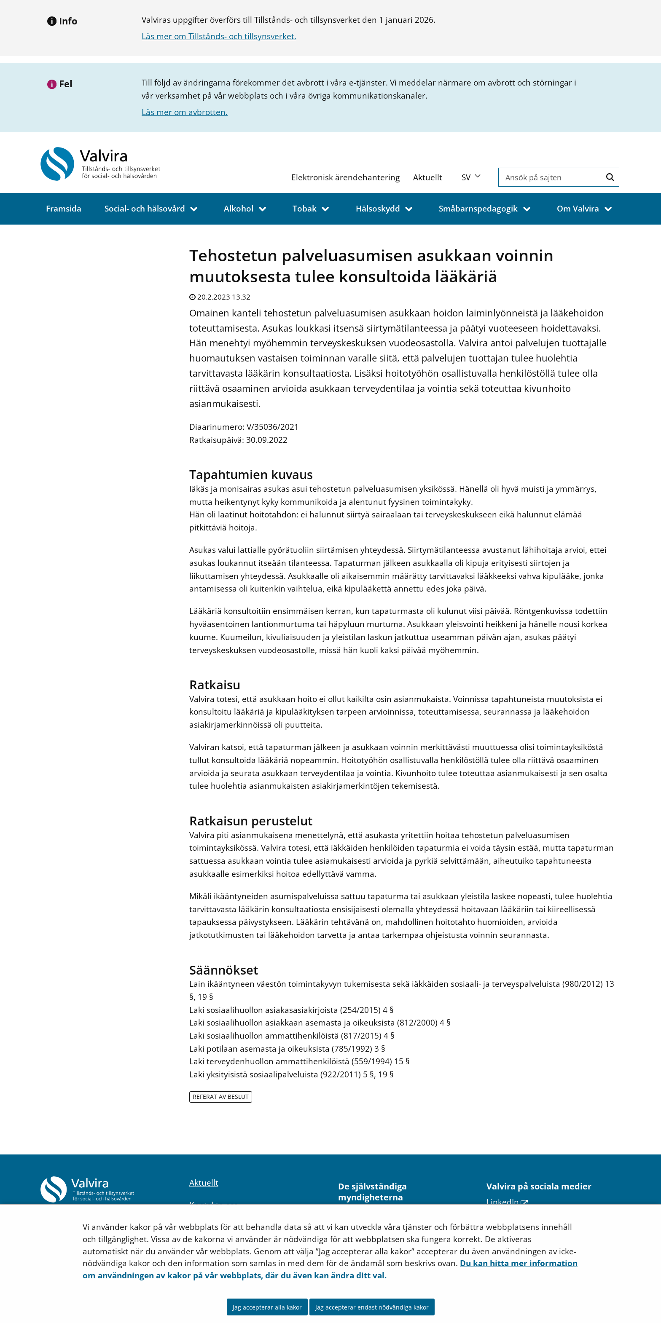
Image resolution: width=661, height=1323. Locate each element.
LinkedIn (507, 1202)
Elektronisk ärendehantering (345, 177)
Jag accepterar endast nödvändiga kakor (372, 1307)
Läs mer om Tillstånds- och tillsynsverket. (219, 36)
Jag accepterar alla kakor (267, 1307)
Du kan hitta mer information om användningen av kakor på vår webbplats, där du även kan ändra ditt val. (330, 1269)
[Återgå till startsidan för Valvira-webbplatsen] (107, 164)
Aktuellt (427, 177)
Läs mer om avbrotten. (185, 112)
